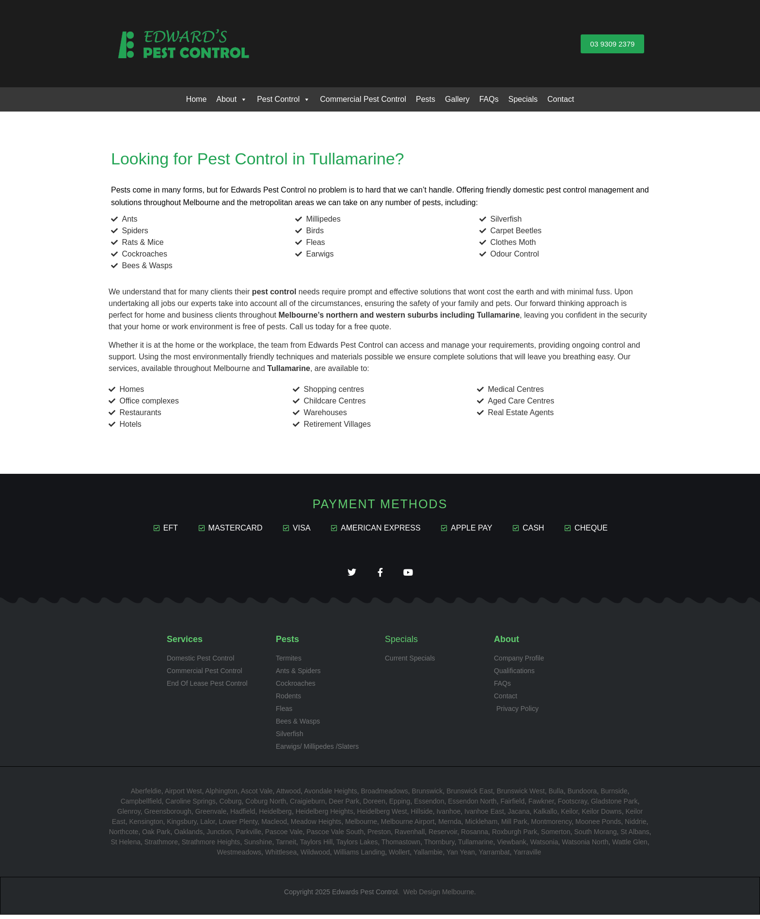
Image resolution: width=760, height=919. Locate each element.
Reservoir (442, 836)
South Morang (595, 836)
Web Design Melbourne (438, 896)
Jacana (519, 816)
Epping (400, 805)
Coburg (231, 805)
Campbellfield (141, 805)
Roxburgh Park (514, 836)
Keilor (569, 816)
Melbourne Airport (408, 826)
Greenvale (211, 816)
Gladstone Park (614, 805)
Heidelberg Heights (324, 816)
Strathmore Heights (211, 846)
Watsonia (544, 846)
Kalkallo (545, 816)
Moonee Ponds (598, 826)
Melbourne (361, 826)
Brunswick (427, 795)
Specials (523, 99)
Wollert (399, 856)
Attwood (288, 795)
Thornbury (439, 846)
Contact (560, 99)
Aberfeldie (146, 795)
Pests (425, 99)
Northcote (124, 836)
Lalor (207, 826)
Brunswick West (521, 795)
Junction (219, 836)
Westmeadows (239, 856)
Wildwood (315, 856)
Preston (379, 836)
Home (196, 99)
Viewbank (511, 846)
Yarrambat (493, 856)
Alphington (222, 795)
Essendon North (472, 805)
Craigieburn (307, 805)
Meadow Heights (316, 826)
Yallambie (428, 856)
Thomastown (400, 846)
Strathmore (161, 846)
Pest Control (283, 99)
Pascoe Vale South (335, 836)
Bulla (556, 795)
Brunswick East (469, 795)
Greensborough (167, 816)
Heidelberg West (382, 816)
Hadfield (242, 816)
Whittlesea (281, 856)
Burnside (614, 795)
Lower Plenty (238, 826)
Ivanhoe (448, 816)
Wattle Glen (630, 846)
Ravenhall (410, 836)
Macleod (274, 826)
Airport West (183, 795)
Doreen (374, 805)
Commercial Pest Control (363, 99)
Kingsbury (181, 826)
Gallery (457, 99)
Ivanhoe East (484, 816)
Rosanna (474, 836)
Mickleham (481, 826)
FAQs (489, 99)
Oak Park (156, 836)
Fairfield (512, 805)
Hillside (422, 816)
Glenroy (129, 816)
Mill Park (514, 826)
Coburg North (265, 805)
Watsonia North (585, 846)
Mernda (449, 826)
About (231, 99)
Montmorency (551, 826)
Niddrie (635, 826)
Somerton (555, 836)
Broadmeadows (384, 795)
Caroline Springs (190, 805)
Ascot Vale (257, 795)
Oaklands (188, 836)
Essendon (429, 805)
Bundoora (582, 795)
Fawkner (541, 805)
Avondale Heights (330, 795)
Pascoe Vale (284, 836)
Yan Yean (460, 856)
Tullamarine (475, 846)
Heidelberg (275, 816)
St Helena (125, 846)
